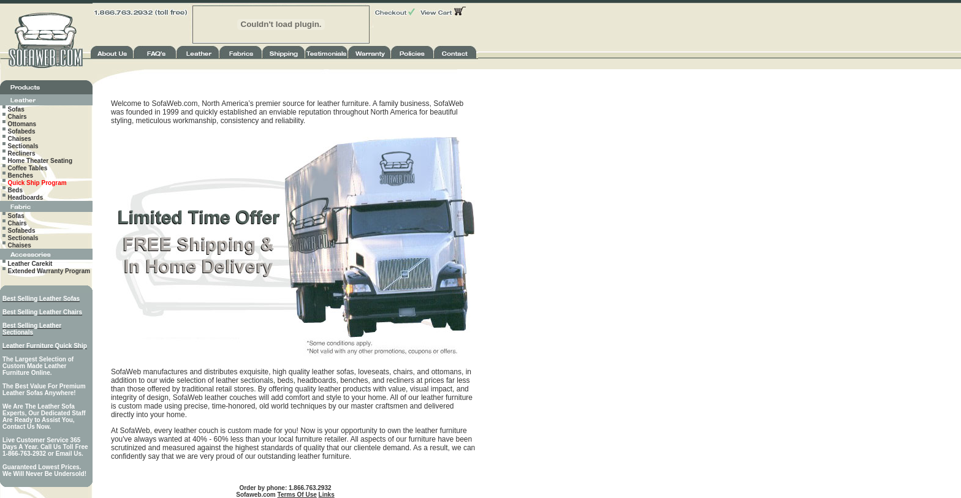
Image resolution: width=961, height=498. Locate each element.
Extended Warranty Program (49, 271)
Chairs (17, 116)
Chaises (19, 138)
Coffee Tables (28, 168)
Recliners (22, 153)
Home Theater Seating (40, 160)
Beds (15, 190)
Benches (21, 175)
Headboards (26, 197)
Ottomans (22, 124)
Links (327, 494)
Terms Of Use (297, 494)
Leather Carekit (30, 263)
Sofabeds (22, 131)
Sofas (16, 109)
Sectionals (23, 146)
